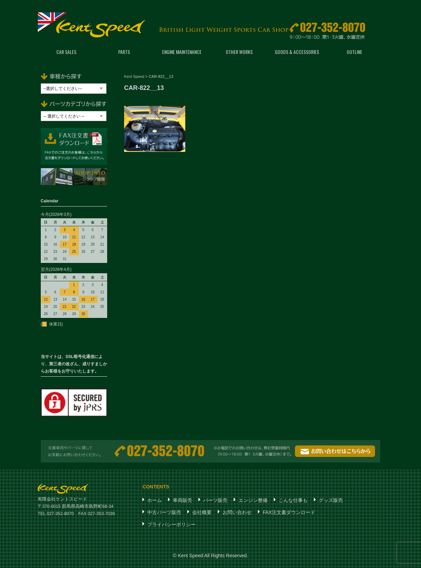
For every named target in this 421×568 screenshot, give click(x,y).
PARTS (124, 51)
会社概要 (202, 512)
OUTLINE (354, 51)
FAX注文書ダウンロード (289, 512)
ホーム (154, 500)
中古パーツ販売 (164, 512)
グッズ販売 (331, 500)
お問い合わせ (237, 512)
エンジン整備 (253, 500)
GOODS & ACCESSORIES (297, 51)
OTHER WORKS (239, 51)
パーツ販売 (215, 500)
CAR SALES (66, 51)
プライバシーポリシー (171, 524)
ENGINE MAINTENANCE (182, 51)
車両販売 (182, 500)
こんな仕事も (293, 500)
